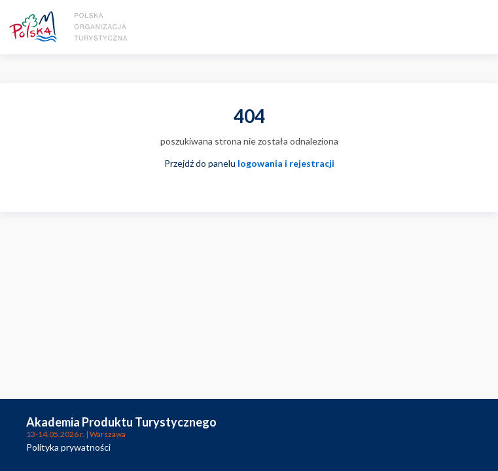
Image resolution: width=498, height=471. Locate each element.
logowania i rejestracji (286, 163)
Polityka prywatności (68, 447)
